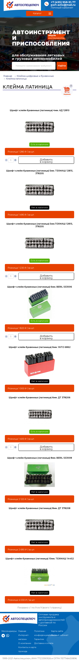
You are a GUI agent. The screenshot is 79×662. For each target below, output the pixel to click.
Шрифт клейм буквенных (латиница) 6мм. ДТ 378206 (39, 397)
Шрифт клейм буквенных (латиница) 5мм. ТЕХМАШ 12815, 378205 (39, 172)
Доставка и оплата (43, 643)
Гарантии (39, 639)
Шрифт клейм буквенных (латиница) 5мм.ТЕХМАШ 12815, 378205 (39, 225)
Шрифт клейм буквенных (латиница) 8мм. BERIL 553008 (39, 458)
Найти (61, 65)
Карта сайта (57, 631)
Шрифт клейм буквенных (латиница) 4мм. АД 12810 (39, 110)
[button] (39, 13)
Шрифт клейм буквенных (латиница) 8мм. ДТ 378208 (39, 508)
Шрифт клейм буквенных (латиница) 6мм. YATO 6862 (39, 347)
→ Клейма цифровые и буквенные (34, 76)
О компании (24, 643)
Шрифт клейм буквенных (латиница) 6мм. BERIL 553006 (39, 287)
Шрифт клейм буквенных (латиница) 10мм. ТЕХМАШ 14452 (39, 558)
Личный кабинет (62, 7)
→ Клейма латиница (14, 78)
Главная (7, 76)
